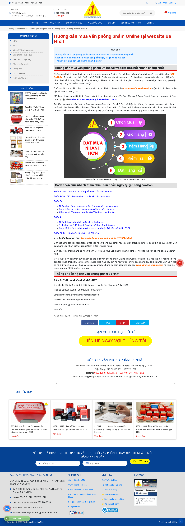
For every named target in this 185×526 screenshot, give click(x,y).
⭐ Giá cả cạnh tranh (110, 504)
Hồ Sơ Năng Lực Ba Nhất (112, 485)
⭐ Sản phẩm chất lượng (112, 494)
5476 (15, 41)
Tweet (107, 323)
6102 (15, 45)
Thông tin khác (19, 73)
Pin (123, 323)
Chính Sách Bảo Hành (77, 485)
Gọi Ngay (60, 16)
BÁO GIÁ (111, 23)
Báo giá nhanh (74, 506)
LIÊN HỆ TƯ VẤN (140, 461)
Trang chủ (13, 28)
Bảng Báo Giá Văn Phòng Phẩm (81, 502)
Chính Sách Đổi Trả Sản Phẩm (80, 489)
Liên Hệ (150, 23)
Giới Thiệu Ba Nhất (109, 480)
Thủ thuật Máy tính (20, 78)
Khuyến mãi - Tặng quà (22, 55)
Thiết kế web (164, 522)
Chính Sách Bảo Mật (76, 480)
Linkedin (140, 323)
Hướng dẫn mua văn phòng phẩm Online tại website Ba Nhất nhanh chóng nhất (94, 54)
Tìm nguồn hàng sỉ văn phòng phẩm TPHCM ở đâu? (106, 238)
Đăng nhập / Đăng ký (167, 3)
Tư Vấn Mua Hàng (109, 489)
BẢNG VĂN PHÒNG (74, 23)
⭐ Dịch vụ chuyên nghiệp (113, 499)
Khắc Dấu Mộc (95, 23)
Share (89, 323)
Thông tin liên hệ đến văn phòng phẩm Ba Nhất (78, 60)
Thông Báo (17, 69)
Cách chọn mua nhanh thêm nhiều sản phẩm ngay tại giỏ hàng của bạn (90, 57)
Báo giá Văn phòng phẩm (23, 50)
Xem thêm (15, 436)
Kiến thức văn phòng (131, 23)
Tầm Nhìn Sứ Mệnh (21, 64)
